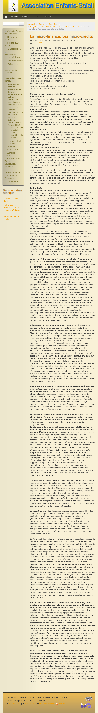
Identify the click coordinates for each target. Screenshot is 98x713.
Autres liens (13, 181)
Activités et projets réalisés (12, 56)
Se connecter (14, 704)
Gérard (39, 43)
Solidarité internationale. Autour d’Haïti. (14, 122)
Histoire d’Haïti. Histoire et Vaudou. (15, 143)
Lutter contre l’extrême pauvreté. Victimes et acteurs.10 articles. (16, 112)
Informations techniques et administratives (15, 102)
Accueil (31, 24)
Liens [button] (47, 17)
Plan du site (28, 704)
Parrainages (13, 149)
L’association (14, 49)
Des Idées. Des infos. (48, 24)
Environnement (15, 61)
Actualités (13, 64)
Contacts (37, 17)
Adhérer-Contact (10, 154)
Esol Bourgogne (12, 172)
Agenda (14, 17)
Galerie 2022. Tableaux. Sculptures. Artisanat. (13, 163)
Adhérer (25, 17)
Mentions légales (45, 704)
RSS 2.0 (61, 704)
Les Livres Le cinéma (11, 71)
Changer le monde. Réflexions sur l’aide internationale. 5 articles (57, 27)
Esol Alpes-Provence (11, 177)
